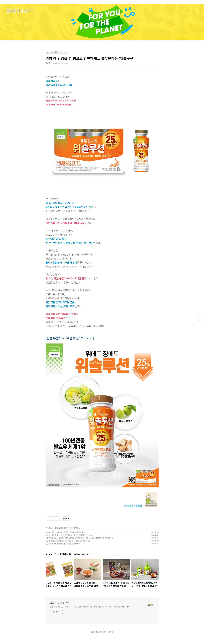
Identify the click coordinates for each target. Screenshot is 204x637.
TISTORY (102, 632)
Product (49, 528)
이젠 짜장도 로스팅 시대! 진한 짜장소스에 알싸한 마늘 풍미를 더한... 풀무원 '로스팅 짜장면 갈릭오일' (78, 538)
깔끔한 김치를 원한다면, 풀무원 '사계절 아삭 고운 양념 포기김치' (66, 541)
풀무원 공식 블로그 (59, 603)
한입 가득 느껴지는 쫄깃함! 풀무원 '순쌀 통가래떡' (62, 544)
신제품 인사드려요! (60, 528)
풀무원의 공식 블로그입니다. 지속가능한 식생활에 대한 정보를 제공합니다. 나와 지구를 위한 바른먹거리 (90, 606)
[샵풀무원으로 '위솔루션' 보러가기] (70, 338)
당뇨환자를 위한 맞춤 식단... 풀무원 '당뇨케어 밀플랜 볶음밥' (65, 532)
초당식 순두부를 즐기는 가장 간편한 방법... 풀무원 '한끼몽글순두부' (67, 535)
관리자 (111, 632)
